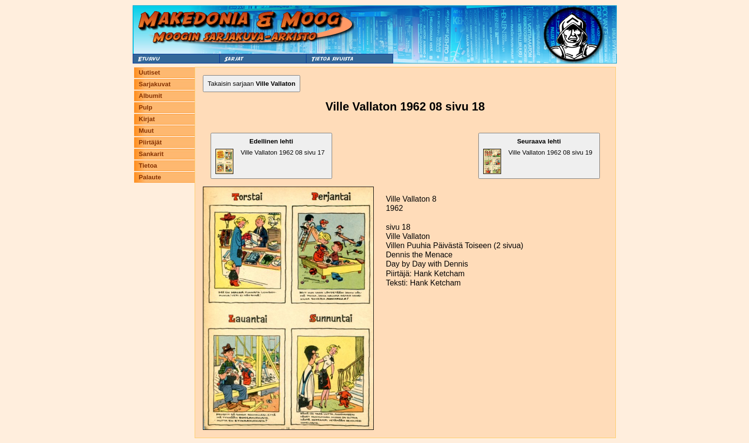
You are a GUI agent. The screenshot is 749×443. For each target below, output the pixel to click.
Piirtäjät (150, 142)
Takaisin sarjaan (251, 83)
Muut (146, 130)
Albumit (150, 95)
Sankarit (151, 154)
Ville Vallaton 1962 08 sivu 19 (538, 156)
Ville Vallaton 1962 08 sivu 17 (270, 156)
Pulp (146, 107)
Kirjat (147, 119)
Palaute (150, 177)
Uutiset (149, 72)
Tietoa (148, 165)
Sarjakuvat (155, 84)
